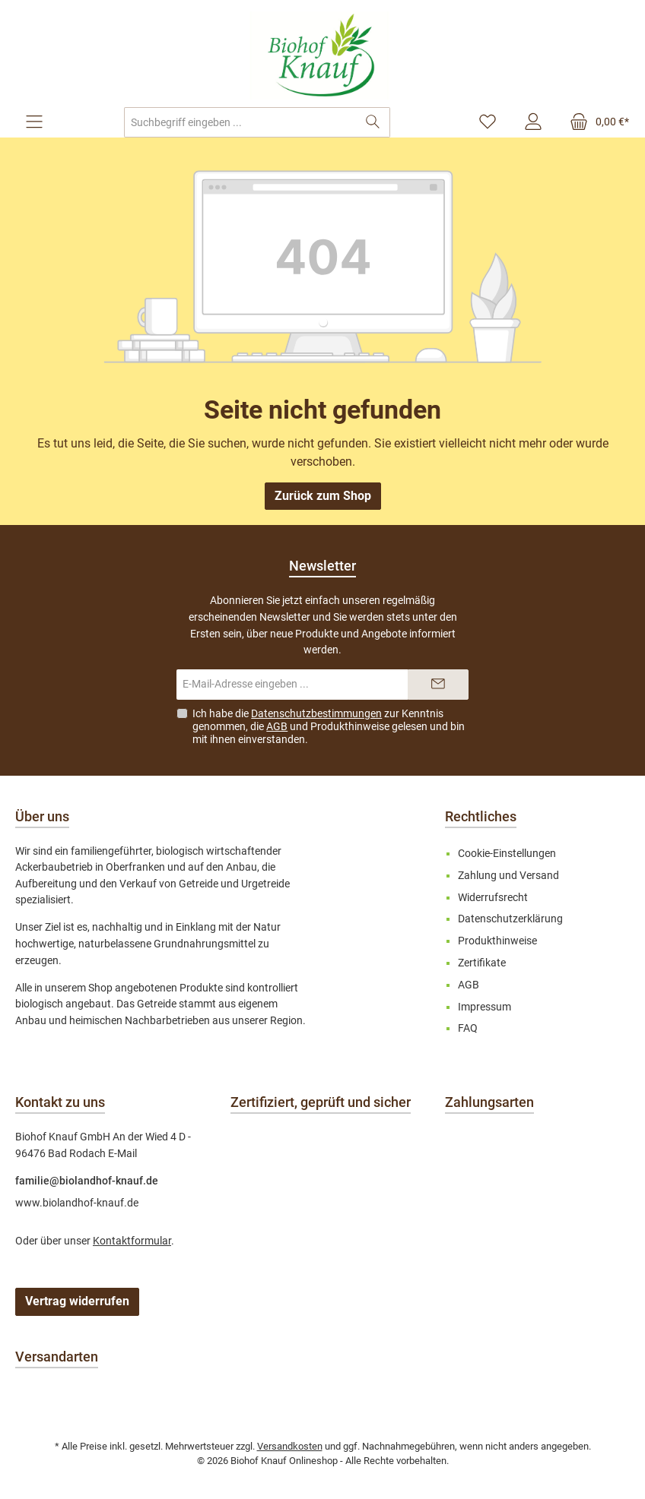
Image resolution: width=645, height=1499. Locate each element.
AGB (277, 726)
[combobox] (240, 122)
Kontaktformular (132, 1241)
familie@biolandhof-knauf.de (86, 1181)
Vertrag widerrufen (77, 1301)
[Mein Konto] (533, 122)
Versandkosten (289, 1446)
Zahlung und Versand (508, 875)
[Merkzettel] (488, 122)
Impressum (484, 1007)
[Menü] (34, 122)
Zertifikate (482, 963)
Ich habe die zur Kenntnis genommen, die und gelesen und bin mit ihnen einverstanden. (328, 726)
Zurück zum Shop (323, 496)
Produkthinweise (349, 726)
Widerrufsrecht (493, 897)
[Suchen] (373, 122)
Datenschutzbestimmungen (316, 713)
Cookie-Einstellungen (507, 853)
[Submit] (438, 684)
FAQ (468, 1028)
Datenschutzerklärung (510, 918)
